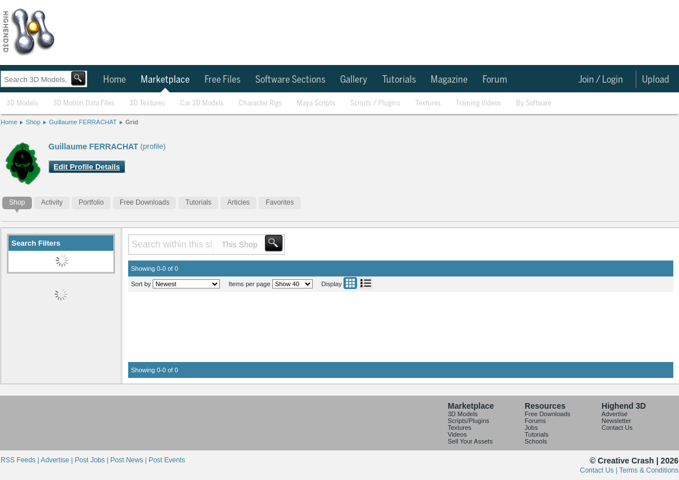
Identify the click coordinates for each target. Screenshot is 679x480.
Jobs (531, 427)
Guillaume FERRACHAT (83, 122)
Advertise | (57, 460)
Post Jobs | (92, 460)
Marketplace (165, 79)
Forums (535, 420)
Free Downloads (144, 202)
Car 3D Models (202, 103)
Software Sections (290, 79)
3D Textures (147, 103)
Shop (33, 122)
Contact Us (617, 427)
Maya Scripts (316, 103)
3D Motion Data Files (83, 103)
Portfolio (91, 202)
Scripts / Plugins (375, 103)
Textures (428, 103)
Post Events (167, 460)
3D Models (22, 103)
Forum (494, 79)
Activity (52, 202)
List (366, 283)
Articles (238, 202)
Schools (536, 441)
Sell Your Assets (470, 441)
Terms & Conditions (648, 470)
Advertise (615, 413)
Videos (457, 434)
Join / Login (600, 79)
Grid (131, 122)
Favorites (279, 202)
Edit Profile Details (87, 166)
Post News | (130, 460)
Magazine (449, 79)
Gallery (353, 79)
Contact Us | (599, 470)
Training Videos (478, 103)
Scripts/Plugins (468, 420)
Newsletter (616, 420)
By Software (533, 103)
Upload (655, 79)
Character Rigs (260, 103)
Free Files (222, 79)
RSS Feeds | (20, 460)
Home (114, 79)
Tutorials (399, 79)
